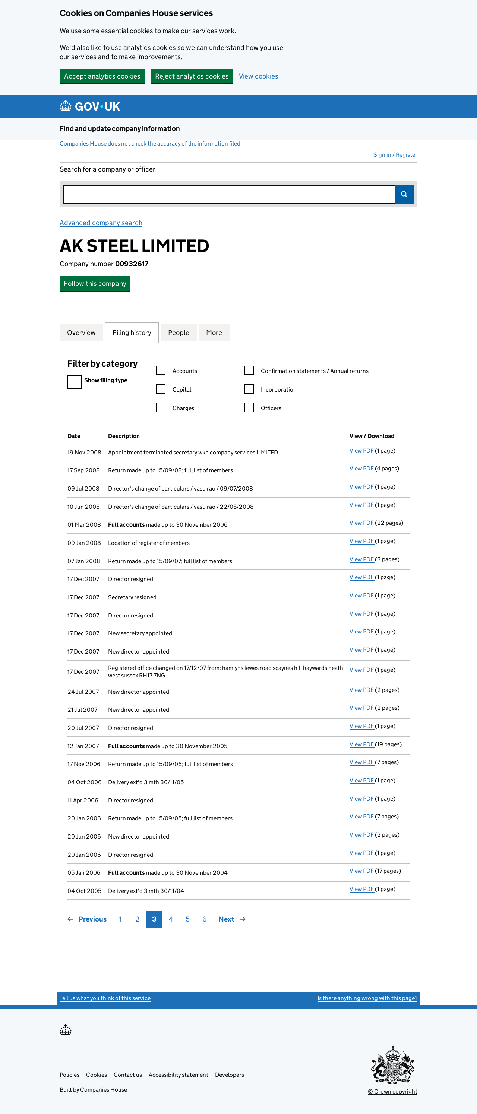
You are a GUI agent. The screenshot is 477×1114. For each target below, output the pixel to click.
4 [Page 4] (171, 919)
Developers (229, 1074)
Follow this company (95, 283)
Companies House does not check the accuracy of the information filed (150, 143)
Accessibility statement (178, 1074)
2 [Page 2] (137, 919)
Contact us (128, 1074)
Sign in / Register (395, 154)
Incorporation (270, 390)
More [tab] (214, 332)
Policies (69, 1074)
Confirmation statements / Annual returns (306, 372)
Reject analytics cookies (192, 76)
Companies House (103, 1089)
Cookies (96, 1074)
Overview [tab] (81, 332)
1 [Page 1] (120, 919)
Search (404, 194)
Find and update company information (120, 128)
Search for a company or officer (107, 169)
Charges (175, 409)
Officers (262, 409)
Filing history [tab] (132, 332)
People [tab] (178, 332)
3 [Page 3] (154, 919)
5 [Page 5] (188, 919)
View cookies (258, 76)
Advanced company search (101, 222)
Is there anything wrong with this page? (367, 998)
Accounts (176, 372)
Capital (173, 390)
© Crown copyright (392, 1091)
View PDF (362, 450)
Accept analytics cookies (102, 76)
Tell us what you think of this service (105, 998)
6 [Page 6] (204, 919)
